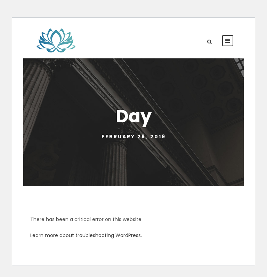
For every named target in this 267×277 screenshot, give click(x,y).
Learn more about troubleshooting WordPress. (86, 235)
